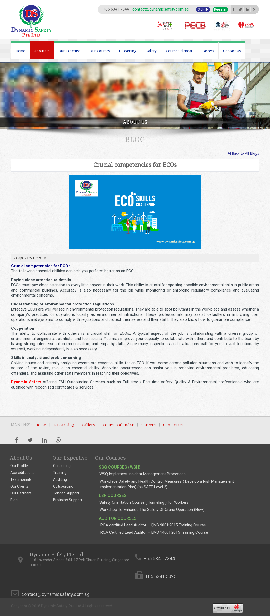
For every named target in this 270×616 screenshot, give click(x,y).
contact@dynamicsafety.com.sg (160, 9)
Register (220, 9)
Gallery (151, 51)
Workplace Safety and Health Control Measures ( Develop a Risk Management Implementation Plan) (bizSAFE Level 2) (166, 484)
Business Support (67, 500)
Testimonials (21, 479)
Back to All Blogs (243, 153)
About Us (41, 51)
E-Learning (127, 51)
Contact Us (232, 51)
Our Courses (100, 51)
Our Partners (21, 493)
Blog (14, 500)
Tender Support (66, 493)
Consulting (62, 466)
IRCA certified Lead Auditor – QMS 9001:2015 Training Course (152, 525)
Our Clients (19, 486)
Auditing (60, 479)
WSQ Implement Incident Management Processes (142, 474)
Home (20, 51)
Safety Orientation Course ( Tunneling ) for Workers (144, 502)
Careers (208, 51)
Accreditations (22, 473)
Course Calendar (179, 51)
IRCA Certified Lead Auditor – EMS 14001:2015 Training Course (153, 532)
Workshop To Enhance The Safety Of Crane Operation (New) (151, 509)
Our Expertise (69, 51)
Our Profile (19, 466)
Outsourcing (63, 486)
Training (59, 473)
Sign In (203, 9)
